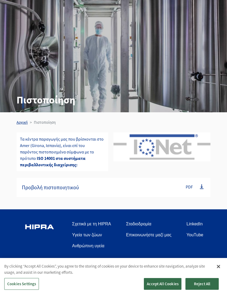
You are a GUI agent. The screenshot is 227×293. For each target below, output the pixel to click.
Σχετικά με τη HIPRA (91, 224)
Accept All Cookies (163, 286)
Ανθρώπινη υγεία (88, 246)
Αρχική (22, 122)
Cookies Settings (21, 286)
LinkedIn (195, 224)
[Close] (218, 269)
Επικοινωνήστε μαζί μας (148, 235)
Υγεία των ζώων (87, 235)
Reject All (202, 286)
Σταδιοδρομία (138, 224)
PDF (189, 187)
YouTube (195, 235)
